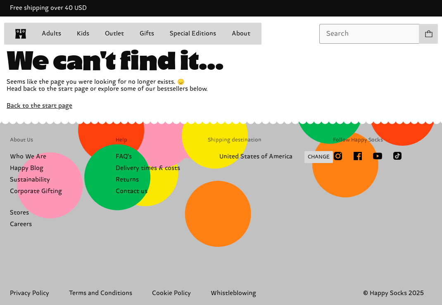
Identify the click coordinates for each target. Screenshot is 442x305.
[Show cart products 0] (428, 34)
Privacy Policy (29, 293)
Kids (83, 33)
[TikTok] (397, 156)
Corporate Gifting (36, 191)
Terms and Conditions (100, 293)
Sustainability (30, 179)
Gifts (147, 33)
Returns (127, 179)
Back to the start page (39, 105)
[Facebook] (358, 156)
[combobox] (369, 33)
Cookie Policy (171, 293)
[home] (20, 34)
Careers (21, 224)
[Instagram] (338, 156)
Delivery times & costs (148, 168)
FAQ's (124, 156)
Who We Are (28, 156)
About (241, 33)
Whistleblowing (233, 293)
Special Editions (193, 33)
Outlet (114, 33)
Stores (19, 212)
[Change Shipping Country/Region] (270, 157)
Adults (51, 33)
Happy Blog (26, 168)
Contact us (131, 191)
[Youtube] (377, 156)
